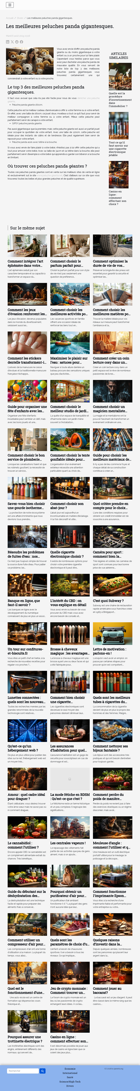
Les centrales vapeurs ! (67, 843)
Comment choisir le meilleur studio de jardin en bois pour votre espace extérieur (69, 413)
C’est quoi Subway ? (108, 601)
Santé (70, 1077)
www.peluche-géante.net (49, 175)
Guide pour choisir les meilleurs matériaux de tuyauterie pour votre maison (111, 461)
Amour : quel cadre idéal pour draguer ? (26, 796)
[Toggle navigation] (10, 5)
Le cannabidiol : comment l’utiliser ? (23, 845)
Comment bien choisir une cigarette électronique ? (67, 701)
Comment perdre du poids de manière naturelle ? (108, 798)
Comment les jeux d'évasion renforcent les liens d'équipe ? (26, 314)
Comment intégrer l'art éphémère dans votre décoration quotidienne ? (27, 265)
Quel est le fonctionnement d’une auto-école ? (25, 992)
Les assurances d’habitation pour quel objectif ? (67, 750)
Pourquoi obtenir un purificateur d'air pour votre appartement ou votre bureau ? (67, 897)
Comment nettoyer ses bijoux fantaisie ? (110, 748)
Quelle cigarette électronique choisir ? (67, 554)
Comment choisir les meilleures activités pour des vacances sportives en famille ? (69, 316)
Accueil (9, 18)
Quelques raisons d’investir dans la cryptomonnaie (106, 944)
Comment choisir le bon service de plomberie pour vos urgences (26, 459)
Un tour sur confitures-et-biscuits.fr (25, 651)
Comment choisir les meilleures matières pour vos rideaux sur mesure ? (112, 314)
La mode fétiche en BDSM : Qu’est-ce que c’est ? (70, 796)
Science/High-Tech (70, 1081)
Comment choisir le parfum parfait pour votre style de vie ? (65, 265)
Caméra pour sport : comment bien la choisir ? (108, 556)
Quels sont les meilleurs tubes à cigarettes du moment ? (111, 701)
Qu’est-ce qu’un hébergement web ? (23, 748)
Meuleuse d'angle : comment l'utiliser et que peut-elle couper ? (112, 847)
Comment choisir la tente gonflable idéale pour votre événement (70, 459)
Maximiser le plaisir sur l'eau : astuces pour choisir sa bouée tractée (69, 362)
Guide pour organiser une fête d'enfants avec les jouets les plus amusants (27, 411)
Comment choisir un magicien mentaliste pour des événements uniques (109, 413)
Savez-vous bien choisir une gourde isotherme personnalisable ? (26, 508)
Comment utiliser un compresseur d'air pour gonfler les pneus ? (25, 944)
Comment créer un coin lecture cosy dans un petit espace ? (111, 362)
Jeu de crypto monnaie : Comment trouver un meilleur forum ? (68, 992)
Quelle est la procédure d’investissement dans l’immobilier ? (120, 100)
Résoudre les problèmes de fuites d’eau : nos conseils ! (26, 556)
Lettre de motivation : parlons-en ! (109, 651)
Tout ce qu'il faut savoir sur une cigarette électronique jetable (118, 149)
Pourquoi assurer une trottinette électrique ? (25, 1039)
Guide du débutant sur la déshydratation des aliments (27, 895)
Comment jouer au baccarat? (107, 990)
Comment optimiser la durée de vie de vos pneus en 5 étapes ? (110, 265)
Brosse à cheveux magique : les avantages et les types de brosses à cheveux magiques (68, 655)
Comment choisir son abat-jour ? (67, 506)
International (70, 1073)
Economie (70, 1068)
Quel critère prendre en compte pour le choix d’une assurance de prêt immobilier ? (111, 510)
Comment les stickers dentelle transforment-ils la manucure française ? (27, 362)
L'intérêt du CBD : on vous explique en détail (68, 603)
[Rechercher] (23, 1071)
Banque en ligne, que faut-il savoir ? (24, 603)
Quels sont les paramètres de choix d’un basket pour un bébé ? (69, 944)
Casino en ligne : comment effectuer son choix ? (117, 198)
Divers (20, 18)
